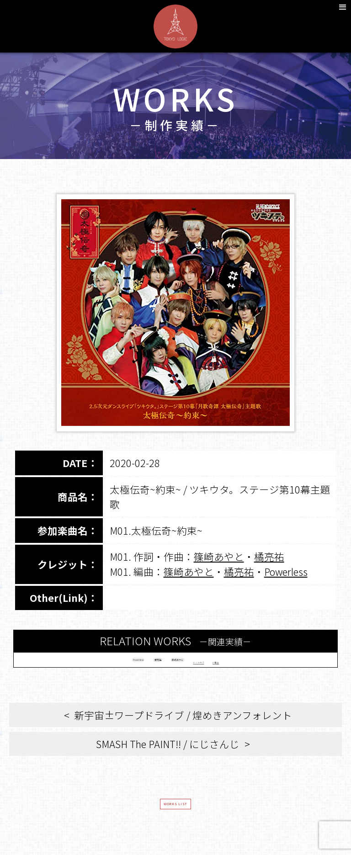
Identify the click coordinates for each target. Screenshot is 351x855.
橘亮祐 (269, 556)
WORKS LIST (175, 818)
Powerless (286, 571)
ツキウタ (242, 664)
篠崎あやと (219, 556)
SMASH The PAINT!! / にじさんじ (167, 752)
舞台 (283, 664)
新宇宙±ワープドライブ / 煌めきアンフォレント (183, 724)
